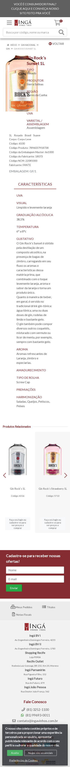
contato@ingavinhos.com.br (35, 721)
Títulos (48, 607)
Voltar (56, 43)
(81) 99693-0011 (35, 715)
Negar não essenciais (40, 756)
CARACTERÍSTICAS (35, 184)
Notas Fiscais (21, 614)
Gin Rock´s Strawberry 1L (53, 488)
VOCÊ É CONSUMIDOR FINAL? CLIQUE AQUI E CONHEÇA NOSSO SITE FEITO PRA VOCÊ (35, 8)
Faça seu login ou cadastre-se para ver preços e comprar (17, 523)
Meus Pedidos (21, 607)
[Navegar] (4, 475)
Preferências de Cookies (23, 763)
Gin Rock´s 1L (17, 488)
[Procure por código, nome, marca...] (30, 32)
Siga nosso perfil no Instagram (35, 726)
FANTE (27, 165)
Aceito (15, 756)
